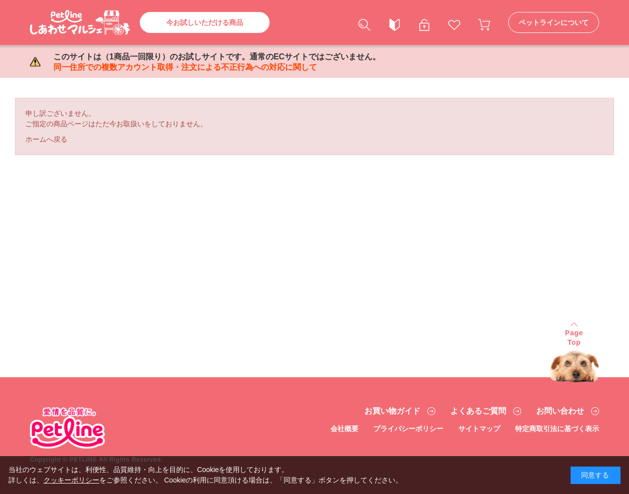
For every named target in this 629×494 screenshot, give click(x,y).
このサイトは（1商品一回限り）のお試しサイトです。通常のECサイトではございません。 (216, 61)
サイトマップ (479, 429)
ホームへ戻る (46, 139)
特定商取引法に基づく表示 (557, 429)
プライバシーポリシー (408, 429)
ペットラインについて (554, 22)
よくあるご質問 (478, 411)
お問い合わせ (560, 411)
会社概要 (344, 429)
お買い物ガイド (392, 411)
